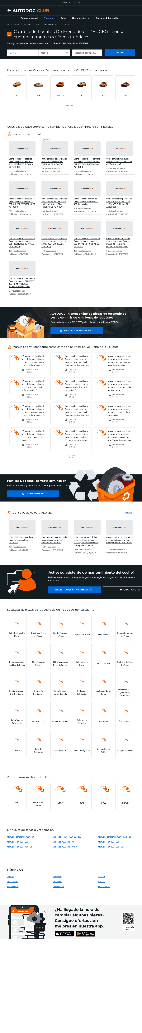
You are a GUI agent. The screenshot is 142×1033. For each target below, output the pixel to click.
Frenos (37, 24)
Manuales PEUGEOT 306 (108, 841)
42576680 (57, 876)
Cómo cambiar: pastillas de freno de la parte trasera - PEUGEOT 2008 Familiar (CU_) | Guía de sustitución (119, 436)
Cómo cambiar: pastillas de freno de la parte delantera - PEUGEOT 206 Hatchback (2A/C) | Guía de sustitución (33, 361)
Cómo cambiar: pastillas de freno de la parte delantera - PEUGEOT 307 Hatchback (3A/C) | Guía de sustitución (33, 411)
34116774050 (104, 886)
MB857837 (57, 881)
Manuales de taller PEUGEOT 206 (67, 836)
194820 (101, 876)
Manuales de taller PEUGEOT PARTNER (114, 836)
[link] (29, 18)
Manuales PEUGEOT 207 (17, 841)
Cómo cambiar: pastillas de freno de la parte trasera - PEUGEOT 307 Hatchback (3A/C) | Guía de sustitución (77, 411)
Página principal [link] (13, 24)
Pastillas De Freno (51, 24)
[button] (80, 18)
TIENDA (66, 2)
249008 (10, 876)
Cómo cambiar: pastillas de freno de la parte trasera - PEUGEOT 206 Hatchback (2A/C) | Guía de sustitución (77, 361)
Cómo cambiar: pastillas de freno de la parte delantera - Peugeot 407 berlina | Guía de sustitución (77, 386)
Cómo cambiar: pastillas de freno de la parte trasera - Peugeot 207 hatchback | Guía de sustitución (119, 361)
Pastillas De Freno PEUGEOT (71, 330)
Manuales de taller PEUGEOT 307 (21, 836)
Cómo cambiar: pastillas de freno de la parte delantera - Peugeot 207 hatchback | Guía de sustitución (33, 386)
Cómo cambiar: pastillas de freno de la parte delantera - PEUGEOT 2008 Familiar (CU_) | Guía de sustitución (77, 436)
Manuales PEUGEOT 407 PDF (65, 846)
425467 (101, 881)
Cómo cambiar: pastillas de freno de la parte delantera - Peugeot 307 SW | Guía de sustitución (33, 436)
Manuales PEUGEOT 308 (63, 841)
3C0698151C (12, 886)
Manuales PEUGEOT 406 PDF (19, 846)
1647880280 (12, 881)
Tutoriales (27, 24)
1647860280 (58, 886)
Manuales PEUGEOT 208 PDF (110, 846)
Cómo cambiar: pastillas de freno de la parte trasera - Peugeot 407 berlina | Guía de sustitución (119, 386)
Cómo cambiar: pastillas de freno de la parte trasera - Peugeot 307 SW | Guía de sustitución (119, 411)
